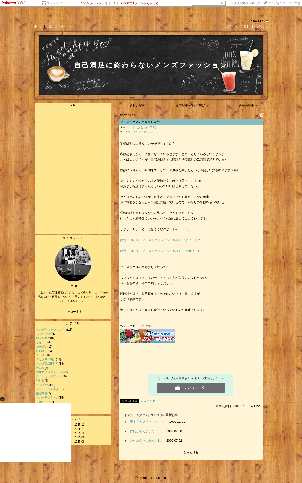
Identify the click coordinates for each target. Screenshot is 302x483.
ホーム (38, 26)
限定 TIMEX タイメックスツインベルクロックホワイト (160, 251)
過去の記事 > (248, 105)
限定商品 (41, 393)
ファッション (55, 3)
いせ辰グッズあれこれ (145, 440)
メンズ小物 (43, 385)
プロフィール (63, 26)
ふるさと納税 (44, 333)
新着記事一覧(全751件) (192, 105)
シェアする (147, 400)
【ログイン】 (260, 26)
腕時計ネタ (43, 338)
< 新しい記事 (136, 105)
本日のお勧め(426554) (143, 127)
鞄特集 (40, 380)
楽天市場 (294, 3)
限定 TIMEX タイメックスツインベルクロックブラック (160, 240)
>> (245, 3)
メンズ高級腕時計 (47, 363)
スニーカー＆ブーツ (49, 376)
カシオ (40, 355)
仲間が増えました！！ (145, 431)
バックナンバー (73, 418)
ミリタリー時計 (46, 359)
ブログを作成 (276, 3)
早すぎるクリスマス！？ (147, 421)
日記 (49, 26)
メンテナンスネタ (47, 389)
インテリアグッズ (143, 132)
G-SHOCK (42, 350)
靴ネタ (40, 368)
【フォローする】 (237, 26)
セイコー (41, 342)
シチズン (41, 346)
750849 (257, 21)
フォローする (73, 311)
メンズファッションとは (51, 329)
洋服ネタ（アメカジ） (50, 372)
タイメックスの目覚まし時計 (140, 122)
